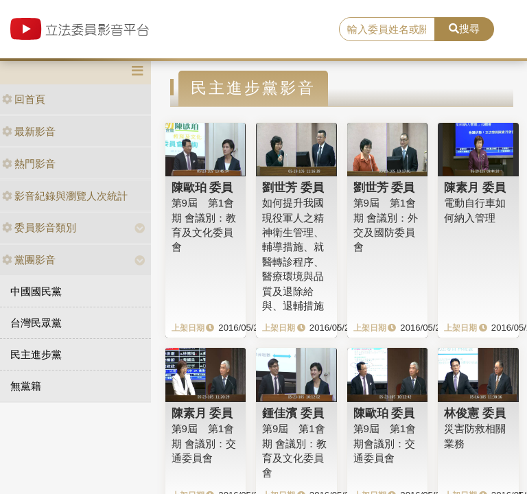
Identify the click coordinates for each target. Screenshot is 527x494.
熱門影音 (29, 163)
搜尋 (464, 28)
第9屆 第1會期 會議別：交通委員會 (204, 443)
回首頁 (23, 99)
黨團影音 (29, 260)
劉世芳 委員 (293, 187)
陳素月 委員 (475, 187)
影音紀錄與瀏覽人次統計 (65, 196)
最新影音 (29, 131)
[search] (387, 29)
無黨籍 (25, 386)
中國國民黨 (36, 291)
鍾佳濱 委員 (293, 413)
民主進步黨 (36, 354)
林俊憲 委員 (475, 413)
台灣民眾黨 (36, 323)
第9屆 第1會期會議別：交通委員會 (385, 443)
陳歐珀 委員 (202, 187)
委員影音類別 (39, 227)
